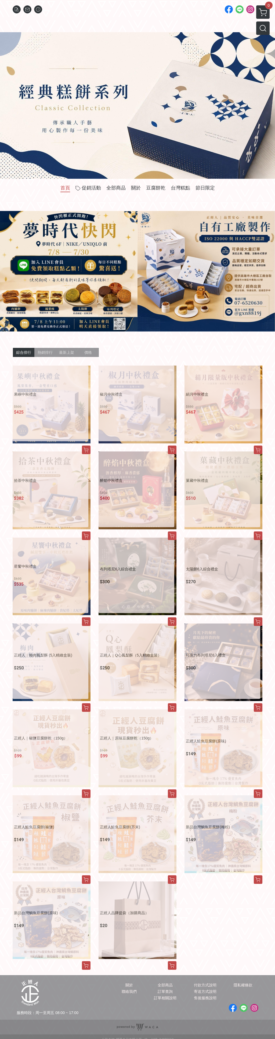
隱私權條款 (243, 985)
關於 (129, 985)
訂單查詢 (165, 991)
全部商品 (165, 985)
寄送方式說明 (205, 991)
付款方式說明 (205, 985)
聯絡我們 (129, 991)
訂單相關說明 (165, 998)
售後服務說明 (205, 998)
